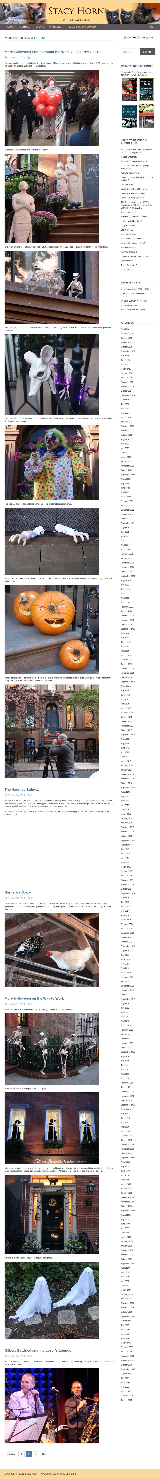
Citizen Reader (127, 185)
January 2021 (126, 558)
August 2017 (126, 739)
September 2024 (128, 395)
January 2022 (126, 505)
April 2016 (125, 810)
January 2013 (126, 981)
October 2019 (126, 624)
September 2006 (128, 1316)
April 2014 (125, 915)
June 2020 (125, 589)
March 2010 (126, 1131)
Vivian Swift (126, 270)
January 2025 (126, 378)
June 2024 (125, 408)
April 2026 (125, 329)
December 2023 (127, 426)
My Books (55, 26)
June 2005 (125, 1382)
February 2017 (127, 765)
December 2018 (127, 668)
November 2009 (127, 1149)
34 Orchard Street (128, 150)
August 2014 (126, 898)
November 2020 (127, 567)
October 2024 (126, 391)
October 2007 (126, 1259)
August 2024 (126, 400)
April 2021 (125, 545)
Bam (73, 1473)
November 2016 (127, 779)
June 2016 (125, 801)
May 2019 (125, 646)
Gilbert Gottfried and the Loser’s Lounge (38, 1350)
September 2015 (128, 840)
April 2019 (125, 651)
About (11, 26)
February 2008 (127, 1241)
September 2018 (128, 682)
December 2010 (127, 1092)
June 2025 (125, 360)
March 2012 (126, 1025)
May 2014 (125, 911)
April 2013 (125, 968)
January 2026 (126, 338)
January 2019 (126, 664)
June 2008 (125, 1224)
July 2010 (125, 1114)
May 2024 (125, 413)
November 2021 (127, 514)
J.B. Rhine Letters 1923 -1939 (133, 202)
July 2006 (125, 1325)
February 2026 (127, 334)
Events (40, 26)
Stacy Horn (31, 1473)
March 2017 (126, 761)
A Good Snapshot (128, 157)
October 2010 (126, 1100)
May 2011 (125, 1070)
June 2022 (125, 488)
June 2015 (125, 854)
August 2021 (126, 527)
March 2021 (126, 550)
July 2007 (125, 1272)
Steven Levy (126, 261)
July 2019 (125, 638)
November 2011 (127, 1043)
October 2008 (126, 1206)
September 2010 (128, 1105)
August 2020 (126, 580)
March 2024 (126, 417)
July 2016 (125, 796)
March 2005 (126, 1391)
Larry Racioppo (127, 225)
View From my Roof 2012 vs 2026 (135, 289)
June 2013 (125, 959)
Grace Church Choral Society (133, 189)
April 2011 (125, 1074)
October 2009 (126, 1153)
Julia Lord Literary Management (134, 217)
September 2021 (128, 523)
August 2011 (126, 1056)
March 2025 (126, 369)
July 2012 (125, 1008)
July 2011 (125, 1061)
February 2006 (127, 1347)
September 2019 (128, 629)
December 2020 (127, 563)
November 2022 (127, 466)
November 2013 (127, 937)
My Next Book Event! (129, 305)
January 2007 (126, 1299)
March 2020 (126, 602)
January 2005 (126, 1400)
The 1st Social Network (81, 26)
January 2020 (126, 611)
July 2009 (125, 1166)
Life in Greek (126, 230)
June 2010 (125, 1118)
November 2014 (127, 884)
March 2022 (126, 497)
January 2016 (126, 823)
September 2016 (128, 787)
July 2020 (125, 585)
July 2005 (125, 1378)
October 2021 (126, 519)
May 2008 (125, 1228)
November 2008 (127, 1202)
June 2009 (125, 1171)
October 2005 (126, 1365)
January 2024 (126, 422)
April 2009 (125, 1180)
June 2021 (125, 536)
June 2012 (125, 1012)
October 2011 (126, 1047)
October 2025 (126, 347)
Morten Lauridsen (128, 247)
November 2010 (127, 1096)
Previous (11, 1454)
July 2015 (125, 849)
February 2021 (127, 554)
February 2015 (127, 871)
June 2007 (125, 1277)
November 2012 (127, 990)
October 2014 (126, 889)
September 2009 (128, 1158)
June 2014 (125, 906)
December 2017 (127, 721)
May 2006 (125, 1334)
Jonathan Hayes (128, 212)
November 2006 (127, 1307)
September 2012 (128, 999)
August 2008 (126, 1215)
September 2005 (128, 1369)
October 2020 (126, 572)
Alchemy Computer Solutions (133, 161)
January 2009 (126, 1193)
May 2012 (125, 1017)
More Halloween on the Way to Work (34, 998)
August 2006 (126, 1321)
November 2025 (127, 342)
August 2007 (126, 1268)
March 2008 (126, 1237)
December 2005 (127, 1356)
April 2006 (125, 1338)
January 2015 (126, 876)
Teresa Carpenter (128, 265)
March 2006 (126, 1343)
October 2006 (126, 1312)
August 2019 (126, 633)
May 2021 (125, 541)
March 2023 (126, 457)
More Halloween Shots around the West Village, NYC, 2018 (52, 52)
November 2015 (127, 832)
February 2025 (127, 373)
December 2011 (127, 1039)
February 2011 (127, 1083)
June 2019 (125, 642)
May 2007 (125, 1281)
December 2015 (127, 827)
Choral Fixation (127, 177)
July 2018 (125, 691)
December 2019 (127, 616)
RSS (151, 37)
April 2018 (125, 704)
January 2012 (126, 1034)
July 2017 (125, 743)
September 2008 (128, 1211)
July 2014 (125, 902)
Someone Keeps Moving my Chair (135, 256)
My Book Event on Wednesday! (134, 301)
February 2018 (127, 713)
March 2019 (126, 655)
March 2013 (126, 973)
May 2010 (125, 1122)
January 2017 (126, 770)
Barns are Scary (18, 892)
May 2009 (125, 1175)
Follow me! (129, 37)
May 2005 (125, 1387)
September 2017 (128, 735)
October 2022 (126, 470)
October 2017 (126, 730)
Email (143, 37)
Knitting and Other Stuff (131, 221)
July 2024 (125, 404)
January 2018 (126, 717)
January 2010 (126, 1140)
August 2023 (126, 439)
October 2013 (126, 942)
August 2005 (126, 1374)
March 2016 (126, 814)
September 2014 (128, 893)
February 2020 (127, 607)
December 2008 (127, 1197)
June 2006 (125, 1330)
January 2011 (126, 1087)
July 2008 (125, 1219)
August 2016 (126, 792)
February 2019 (127, 660)
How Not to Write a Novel (131, 198)
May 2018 (125, 699)
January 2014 (126, 929)
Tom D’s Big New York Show (133, 310)
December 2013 (127, 933)
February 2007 (127, 1294)
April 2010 (125, 1127)
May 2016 (125, 805)
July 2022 (125, 483)
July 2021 (125, 532)
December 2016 (127, 774)
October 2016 (126, 783)
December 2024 (127, 382)
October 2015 (126, 836)
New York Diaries (128, 252)
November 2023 (127, 431)
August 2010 (126, 1109)
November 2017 (127, 726)
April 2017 (125, 757)
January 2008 (126, 1246)
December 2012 (127, 986)
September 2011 (128, 1052)
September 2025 (128, 351)
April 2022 (125, 492)
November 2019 (127, 620)
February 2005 (127, 1396)
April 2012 (125, 1021)
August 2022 (126, 479)
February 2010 (127, 1136)
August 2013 (126, 951)
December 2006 (127, 1303)
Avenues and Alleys (129, 173)
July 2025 (125, 356)
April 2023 (125, 453)
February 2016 (127, 818)
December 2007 (127, 1250)
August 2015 (126, 845)
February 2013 (127, 977)
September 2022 (128, 475)
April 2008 (125, 1233)
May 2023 (125, 448)
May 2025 (125, 364)
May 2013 (125, 964)
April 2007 (125, 1285)
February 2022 (127, 501)
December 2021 (127, 510)
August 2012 (126, 1003)
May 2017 (125, 752)
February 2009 (127, 1189)
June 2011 (125, 1065)
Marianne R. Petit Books (131, 239)
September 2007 (128, 1263)
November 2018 (127, 673)
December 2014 (127, 880)
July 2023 (125, 444)
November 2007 (127, 1255)
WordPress (59, 1473)
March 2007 (126, 1290)
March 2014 (126, 920)
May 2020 (125, 594)
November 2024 (127, 386)
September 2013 (128, 946)
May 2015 (125, 858)
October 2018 (126, 677)
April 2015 (125, 862)
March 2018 (126, 708)
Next (44, 1454)
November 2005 (127, 1360)
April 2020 (125, 598)
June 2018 (125, 695)
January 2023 (126, 461)
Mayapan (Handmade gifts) (132, 243)
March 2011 (126, 1078)
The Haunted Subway (22, 790)
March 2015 (126, 867)
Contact (25, 26)
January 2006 (126, 1352)
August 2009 (126, 1162)
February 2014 (127, 924)
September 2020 (128, 576)
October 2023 (126, 435)
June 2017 (125, 748)
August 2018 (126, 686)
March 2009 (126, 1184)
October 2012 (126, 995)
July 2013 (125, 955)
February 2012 (127, 1030)
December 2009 (127, 1144)
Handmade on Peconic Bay (132, 193)
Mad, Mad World (128, 234)
